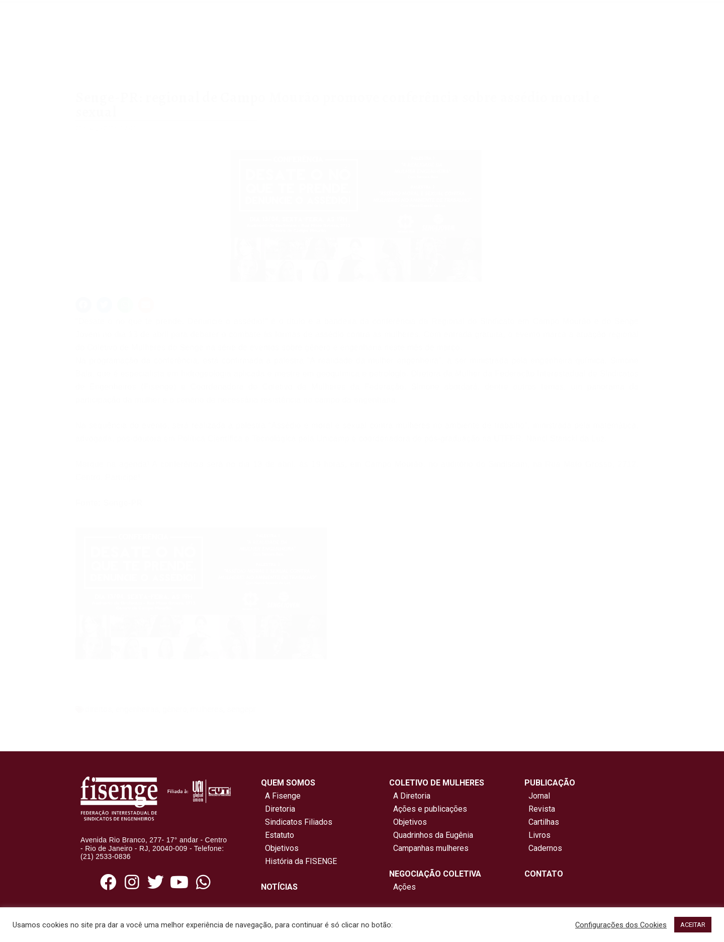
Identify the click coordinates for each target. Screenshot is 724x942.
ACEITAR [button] (692, 924)
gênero (174, 709)
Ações (402, 887)
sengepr (241, 709)
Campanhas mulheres (429, 848)
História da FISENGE (299, 861)
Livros (539, 835)
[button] (83, 305)
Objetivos (280, 848)
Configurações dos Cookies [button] (621, 924)
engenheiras (137, 709)
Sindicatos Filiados (296, 822)
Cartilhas (543, 822)
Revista (541, 809)
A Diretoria (409, 796)
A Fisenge (281, 796)
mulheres (207, 709)
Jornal (539, 796)
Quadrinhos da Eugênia (431, 835)
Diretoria (278, 809)
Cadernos (545, 848)
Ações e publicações (428, 809)
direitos (98, 709)
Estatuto (277, 835)
